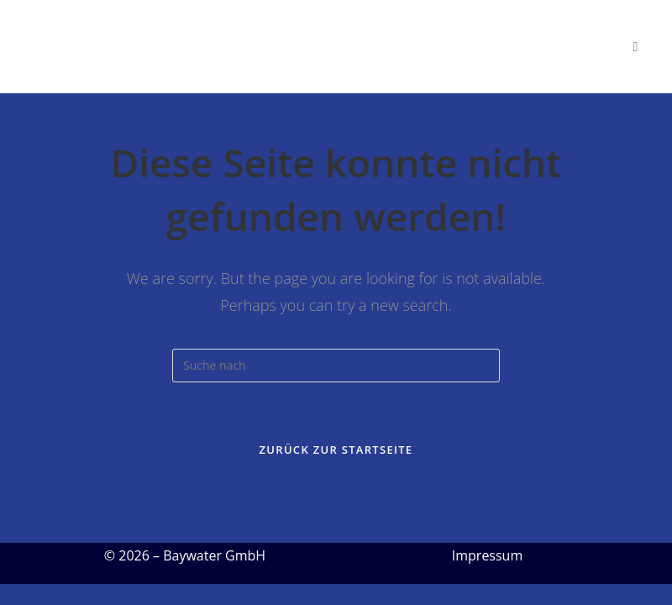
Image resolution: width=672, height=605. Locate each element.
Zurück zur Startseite (336, 449)
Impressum (487, 555)
